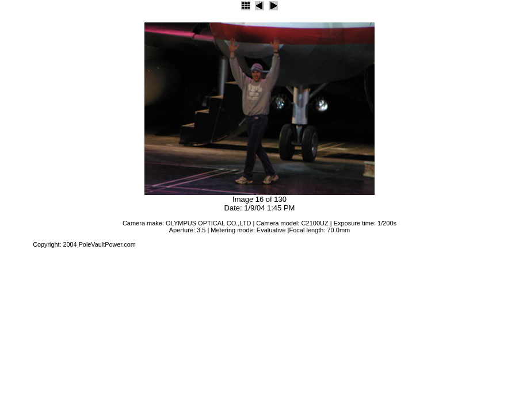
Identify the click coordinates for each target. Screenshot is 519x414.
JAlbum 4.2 (15, 244)
